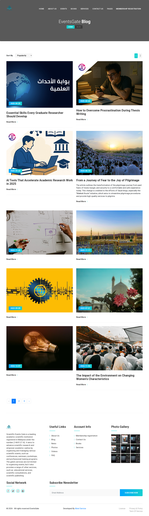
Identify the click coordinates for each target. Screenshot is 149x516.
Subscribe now (131, 493)
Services (84, 9)
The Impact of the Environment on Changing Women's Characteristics (105, 377)
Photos (53, 447)
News (52, 443)
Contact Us (97, 9)
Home (41, 9)
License (122, 508)
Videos (53, 451)
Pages (110, 9)
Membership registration (128, 9)
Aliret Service (80, 508)
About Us (52, 9)
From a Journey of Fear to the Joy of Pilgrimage (107, 180)
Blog (52, 439)
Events (63, 9)
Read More (12, 122)
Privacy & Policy (136, 508)
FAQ (52, 455)
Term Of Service (136, 511)
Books (74, 9)
